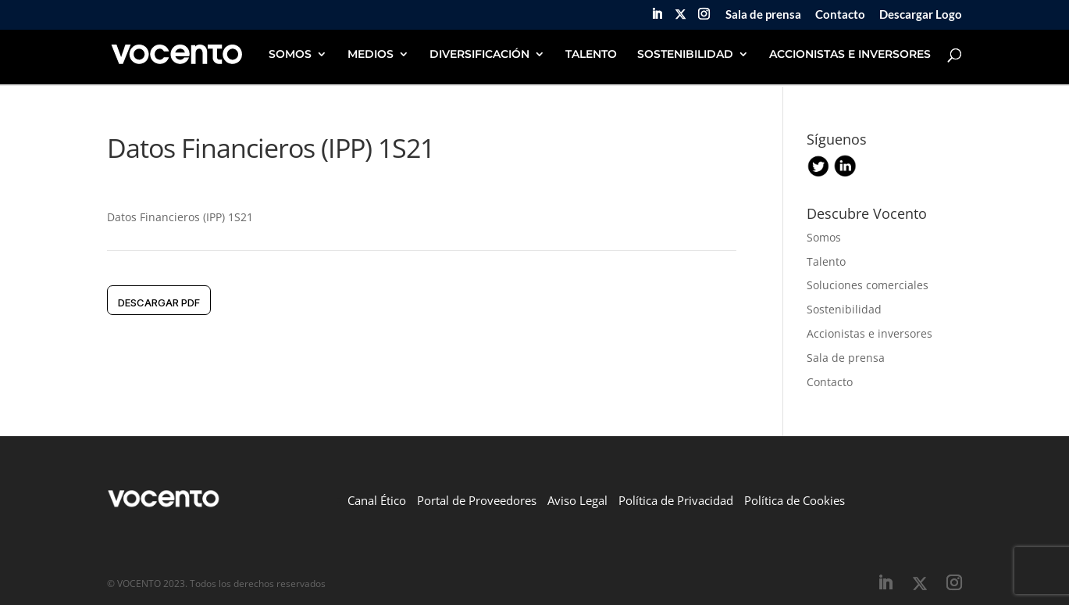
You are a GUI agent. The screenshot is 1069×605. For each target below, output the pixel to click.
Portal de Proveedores (476, 500)
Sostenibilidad (844, 309)
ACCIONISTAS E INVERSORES (850, 54)
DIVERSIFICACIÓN (479, 54)
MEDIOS (370, 54)
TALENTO (591, 54)
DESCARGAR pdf (159, 302)
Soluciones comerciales (867, 284)
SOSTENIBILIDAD (685, 54)
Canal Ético (376, 500)
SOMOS (290, 54)
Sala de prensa (763, 15)
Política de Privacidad (675, 500)
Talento (826, 261)
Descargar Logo (920, 15)
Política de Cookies (794, 500)
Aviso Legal (577, 500)
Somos (824, 237)
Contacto (840, 15)
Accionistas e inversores (869, 333)
